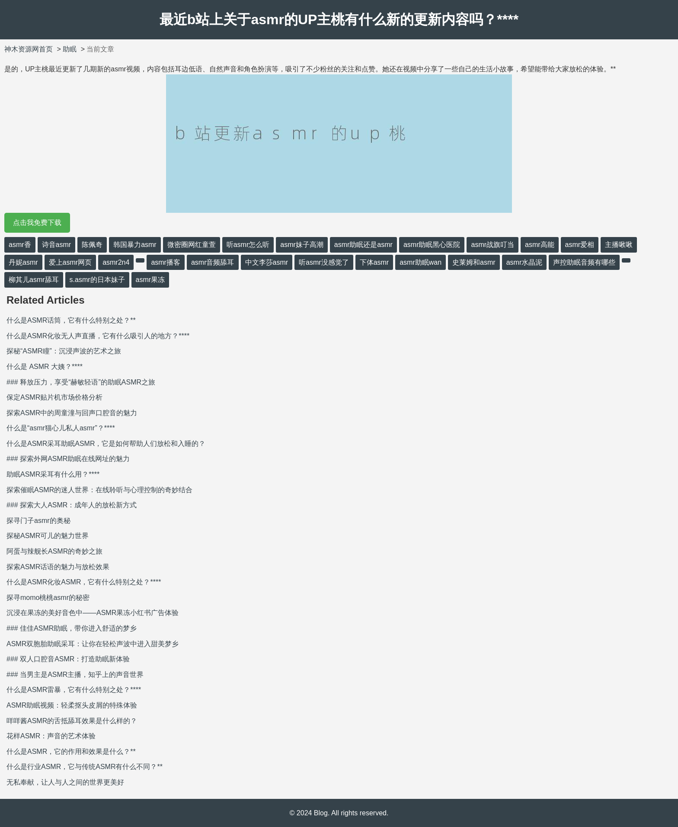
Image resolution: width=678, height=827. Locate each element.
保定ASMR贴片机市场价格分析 (54, 397)
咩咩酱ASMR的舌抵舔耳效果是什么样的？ (71, 720)
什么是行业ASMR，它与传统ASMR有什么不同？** (84, 766)
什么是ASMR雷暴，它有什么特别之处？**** (73, 689)
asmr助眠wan (420, 262)
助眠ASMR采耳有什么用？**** (52, 474)
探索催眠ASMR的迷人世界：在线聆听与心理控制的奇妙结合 (99, 490)
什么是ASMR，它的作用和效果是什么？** (71, 751)
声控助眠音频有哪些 (584, 262)
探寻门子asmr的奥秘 (38, 520)
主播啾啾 (619, 244)
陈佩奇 (92, 244)
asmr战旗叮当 (492, 244)
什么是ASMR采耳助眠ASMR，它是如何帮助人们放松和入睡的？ (105, 443)
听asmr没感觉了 (324, 262)
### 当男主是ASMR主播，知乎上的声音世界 (75, 674)
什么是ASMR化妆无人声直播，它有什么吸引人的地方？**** (97, 336)
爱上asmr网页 (70, 262)
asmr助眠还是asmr (363, 244)
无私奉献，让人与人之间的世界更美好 (65, 782)
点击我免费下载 (37, 222)
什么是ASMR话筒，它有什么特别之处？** (71, 320)
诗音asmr (56, 244)
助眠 (70, 49)
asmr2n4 (115, 262)
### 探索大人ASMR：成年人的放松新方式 (71, 505)
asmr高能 (539, 244)
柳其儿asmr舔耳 (34, 279)
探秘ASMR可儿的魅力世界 (47, 535)
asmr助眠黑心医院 (432, 244)
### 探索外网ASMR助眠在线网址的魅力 (68, 458)
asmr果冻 (150, 279)
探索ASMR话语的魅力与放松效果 (57, 567)
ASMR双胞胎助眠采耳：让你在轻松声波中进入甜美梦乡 (92, 643)
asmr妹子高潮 (301, 244)
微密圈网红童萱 (191, 244)
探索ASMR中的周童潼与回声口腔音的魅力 (71, 413)
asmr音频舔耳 (212, 262)
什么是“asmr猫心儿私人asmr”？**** (60, 428)
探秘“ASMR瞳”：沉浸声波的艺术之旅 (63, 351)
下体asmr (374, 262)
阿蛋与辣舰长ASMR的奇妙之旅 (54, 551)
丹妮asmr (23, 262)
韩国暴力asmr (135, 244)
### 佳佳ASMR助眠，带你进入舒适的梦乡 (71, 628)
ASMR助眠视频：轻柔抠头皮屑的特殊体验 (71, 705)
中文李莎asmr (266, 262)
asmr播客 (165, 262)
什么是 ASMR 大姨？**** (44, 366)
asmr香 (20, 244)
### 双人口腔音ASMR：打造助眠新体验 (68, 659)
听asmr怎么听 (248, 244)
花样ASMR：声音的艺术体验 (51, 736)
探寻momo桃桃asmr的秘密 (48, 597)
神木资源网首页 (28, 49)
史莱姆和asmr (474, 262)
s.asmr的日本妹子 (97, 279)
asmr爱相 (580, 244)
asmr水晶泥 (524, 262)
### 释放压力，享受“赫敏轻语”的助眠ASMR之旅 (80, 382)
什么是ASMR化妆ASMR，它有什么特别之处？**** (83, 582)
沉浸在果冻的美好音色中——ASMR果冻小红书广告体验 (92, 612)
